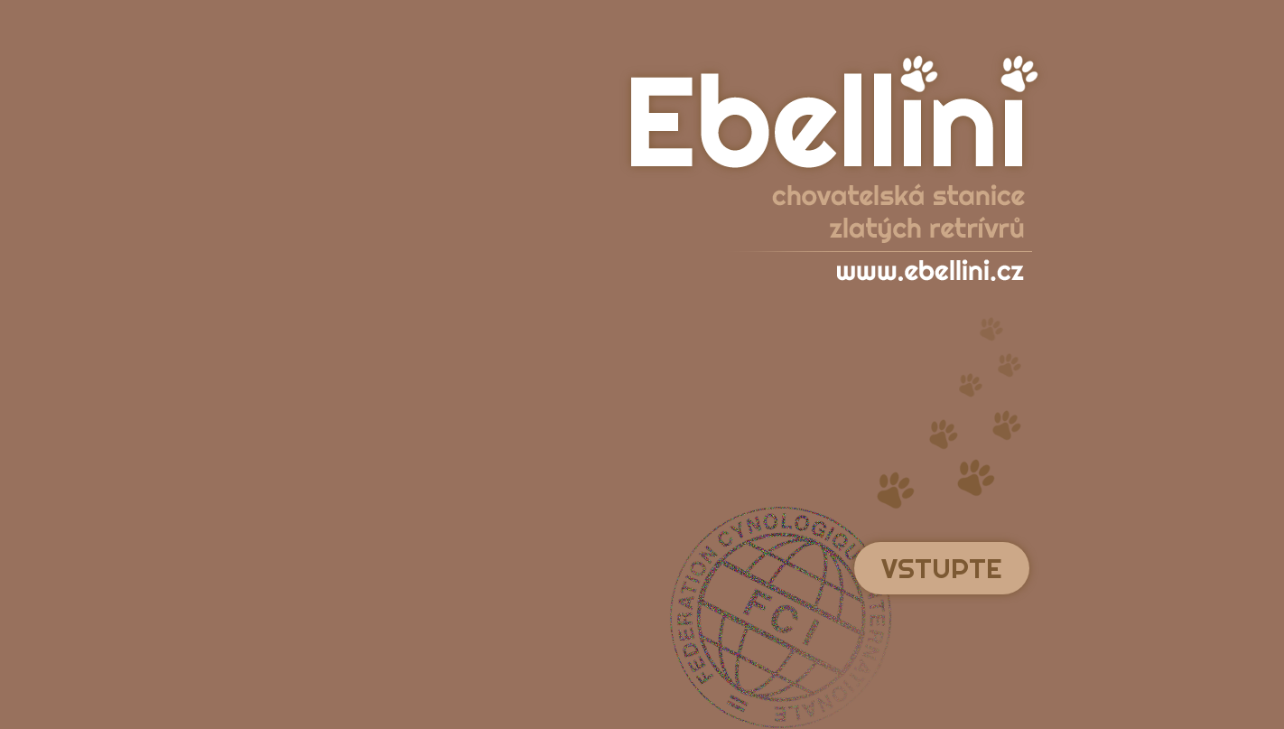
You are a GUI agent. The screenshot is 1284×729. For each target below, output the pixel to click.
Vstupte (941, 568)
